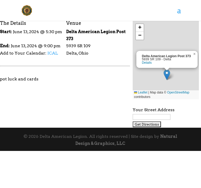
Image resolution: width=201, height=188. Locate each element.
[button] (167, 74)
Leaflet (140, 92)
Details (147, 62)
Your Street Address (154, 109)
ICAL (52, 53)
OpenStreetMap (178, 92)
